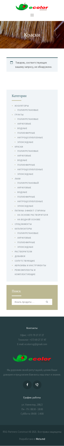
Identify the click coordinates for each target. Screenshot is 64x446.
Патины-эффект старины (30, 210)
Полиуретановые (27, 110)
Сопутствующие (25, 260)
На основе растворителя (32, 214)
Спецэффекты (23, 224)
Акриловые (24, 123)
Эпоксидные (25, 142)
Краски (19, 146)
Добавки (20, 256)
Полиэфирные (26, 132)
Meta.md (40, 439)
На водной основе (28, 219)
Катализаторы (23, 228)
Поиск (47, 302)
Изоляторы (22, 105)
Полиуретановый (28, 183)
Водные (22, 128)
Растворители (23, 251)
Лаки (18, 178)
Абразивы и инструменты (30, 265)
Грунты (19, 114)
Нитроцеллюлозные (30, 137)
